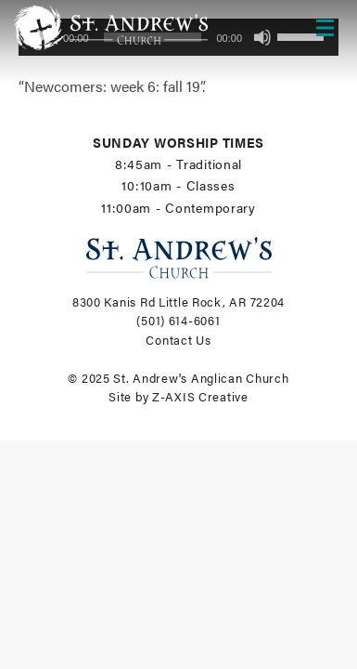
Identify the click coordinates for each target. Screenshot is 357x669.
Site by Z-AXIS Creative (178, 396)
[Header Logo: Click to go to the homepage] (117, 28)
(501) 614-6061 (178, 320)
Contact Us (178, 340)
